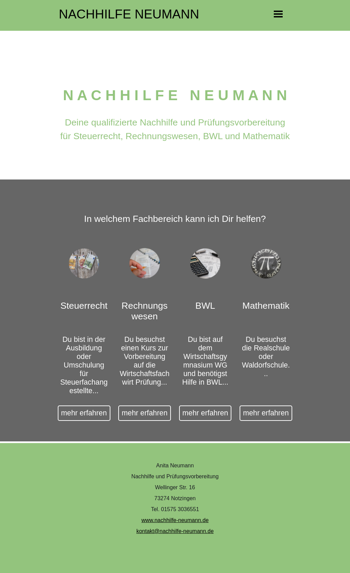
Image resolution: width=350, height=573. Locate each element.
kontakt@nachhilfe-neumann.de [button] (175, 531)
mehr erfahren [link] (84, 413)
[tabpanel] (175, 136)
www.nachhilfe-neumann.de (175, 520)
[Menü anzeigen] (278, 14)
